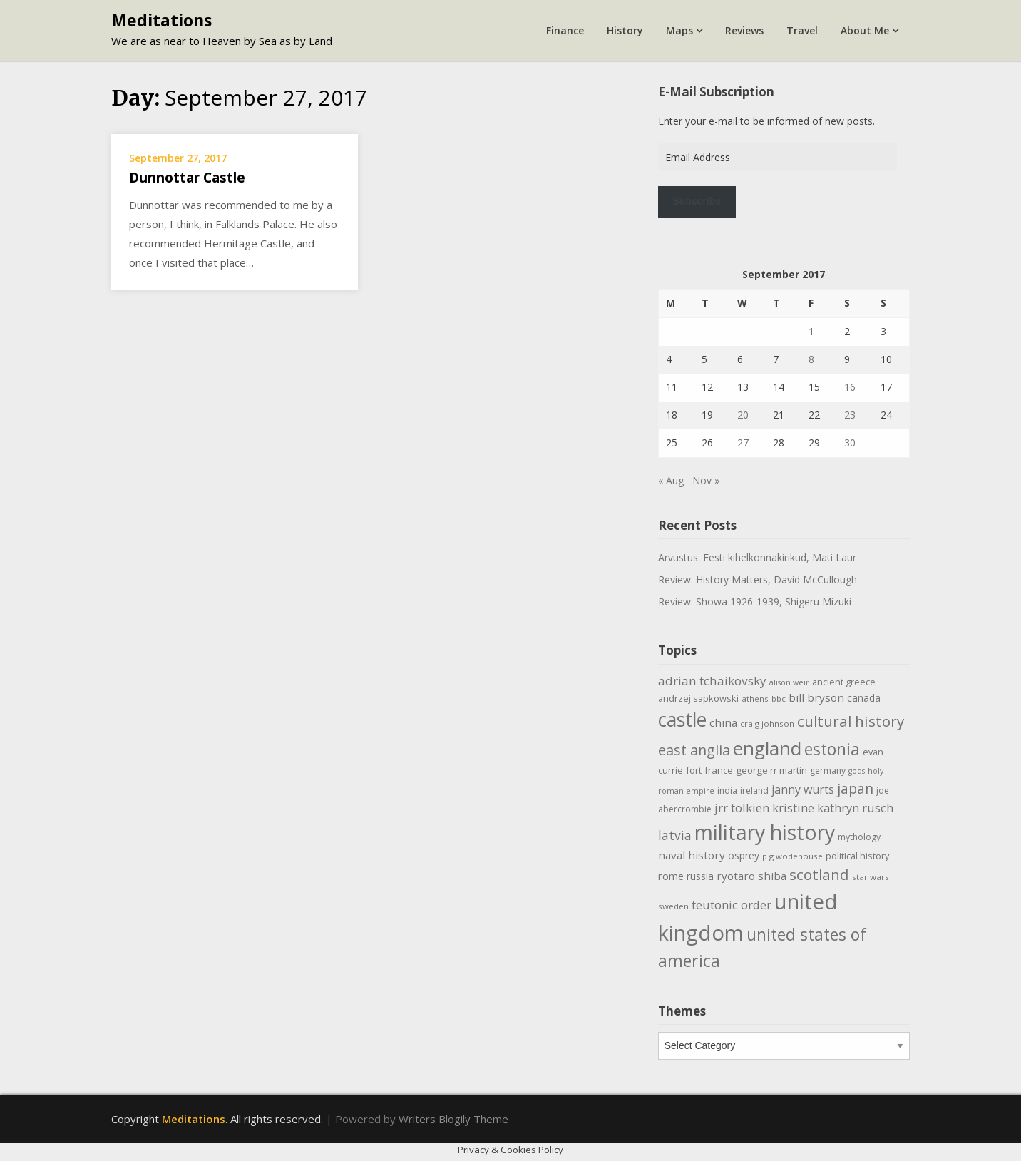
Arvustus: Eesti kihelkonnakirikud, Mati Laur (757, 557)
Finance (565, 30)
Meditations (161, 20)
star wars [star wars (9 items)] (870, 876)
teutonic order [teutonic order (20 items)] (731, 904)
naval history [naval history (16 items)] (691, 855)
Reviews (744, 30)
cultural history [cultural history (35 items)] (850, 721)
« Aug (671, 480)
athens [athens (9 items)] (755, 698)
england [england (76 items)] (767, 748)
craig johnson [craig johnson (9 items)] (767, 723)
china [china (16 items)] (723, 722)
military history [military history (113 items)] (764, 832)
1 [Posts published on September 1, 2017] (811, 331)
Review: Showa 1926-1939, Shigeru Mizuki (754, 601)
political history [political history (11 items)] (857, 855)
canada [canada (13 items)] (864, 698)
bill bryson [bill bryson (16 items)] (816, 697)
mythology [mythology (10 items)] (859, 837)
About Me (865, 30)
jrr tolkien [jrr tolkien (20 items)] (741, 807)
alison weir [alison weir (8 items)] (789, 682)
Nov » (705, 480)
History (625, 30)
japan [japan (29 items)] (855, 788)
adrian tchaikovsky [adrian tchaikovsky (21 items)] (712, 680)
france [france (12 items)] (718, 770)
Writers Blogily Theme (453, 1119)
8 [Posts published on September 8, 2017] (811, 359)
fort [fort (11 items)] (694, 770)
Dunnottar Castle (187, 177)
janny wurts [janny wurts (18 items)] (802, 789)
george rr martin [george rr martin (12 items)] (771, 770)
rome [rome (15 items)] (671, 876)
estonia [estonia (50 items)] (832, 748)
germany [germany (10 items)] (828, 770)
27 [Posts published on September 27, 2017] (743, 442)
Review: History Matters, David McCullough (757, 579)
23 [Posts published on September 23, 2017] (850, 414)
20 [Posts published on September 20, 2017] (743, 414)
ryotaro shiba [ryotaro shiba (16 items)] (751, 876)
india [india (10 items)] (727, 790)
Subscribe (696, 201)
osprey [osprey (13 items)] (743, 855)
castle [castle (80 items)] (682, 719)
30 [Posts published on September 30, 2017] (850, 442)
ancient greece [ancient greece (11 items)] (844, 681)
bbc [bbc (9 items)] (778, 698)
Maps (679, 30)
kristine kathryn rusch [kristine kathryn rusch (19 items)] (832, 807)
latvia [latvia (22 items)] (675, 835)
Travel (802, 30)
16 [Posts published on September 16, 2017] (850, 387)
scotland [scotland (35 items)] (819, 874)
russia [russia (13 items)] (700, 876)
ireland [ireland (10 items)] (754, 790)
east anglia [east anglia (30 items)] (694, 749)
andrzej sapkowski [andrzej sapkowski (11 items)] (698, 698)
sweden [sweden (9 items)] (673, 906)
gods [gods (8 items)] (856, 771)
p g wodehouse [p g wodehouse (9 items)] (792, 856)
